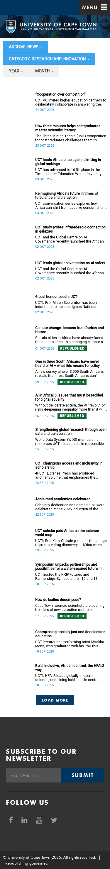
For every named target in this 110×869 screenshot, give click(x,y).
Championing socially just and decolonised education (70, 634)
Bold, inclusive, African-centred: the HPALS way (69, 668)
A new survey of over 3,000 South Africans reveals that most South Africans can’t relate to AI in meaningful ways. (69, 374)
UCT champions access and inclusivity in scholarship (68, 465)
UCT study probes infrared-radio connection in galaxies (70, 229)
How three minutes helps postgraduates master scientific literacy (67, 128)
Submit (83, 775)
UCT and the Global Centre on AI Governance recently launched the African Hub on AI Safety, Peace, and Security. (69, 239)
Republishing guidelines (26, 863)
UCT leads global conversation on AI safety (70, 263)
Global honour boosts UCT (56, 297)
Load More (55, 700)
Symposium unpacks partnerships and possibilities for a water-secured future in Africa (68, 567)
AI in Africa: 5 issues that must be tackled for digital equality (69, 397)
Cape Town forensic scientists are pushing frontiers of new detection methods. (69, 608)
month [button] (44, 71)
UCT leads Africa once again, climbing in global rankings (68, 162)
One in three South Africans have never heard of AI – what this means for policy (67, 364)
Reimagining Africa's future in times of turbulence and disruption (66, 196)
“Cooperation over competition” (60, 94)
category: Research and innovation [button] (49, 59)
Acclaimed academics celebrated (62, 499)
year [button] (16, 71)
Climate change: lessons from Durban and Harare (69, 330)
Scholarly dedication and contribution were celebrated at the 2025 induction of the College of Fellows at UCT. (69, 507)
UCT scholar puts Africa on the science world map (67, 533)
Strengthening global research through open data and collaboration (70, 432)
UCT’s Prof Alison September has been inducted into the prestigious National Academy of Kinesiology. (66, 305)
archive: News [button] (25, 47)
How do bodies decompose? (58, 600)
